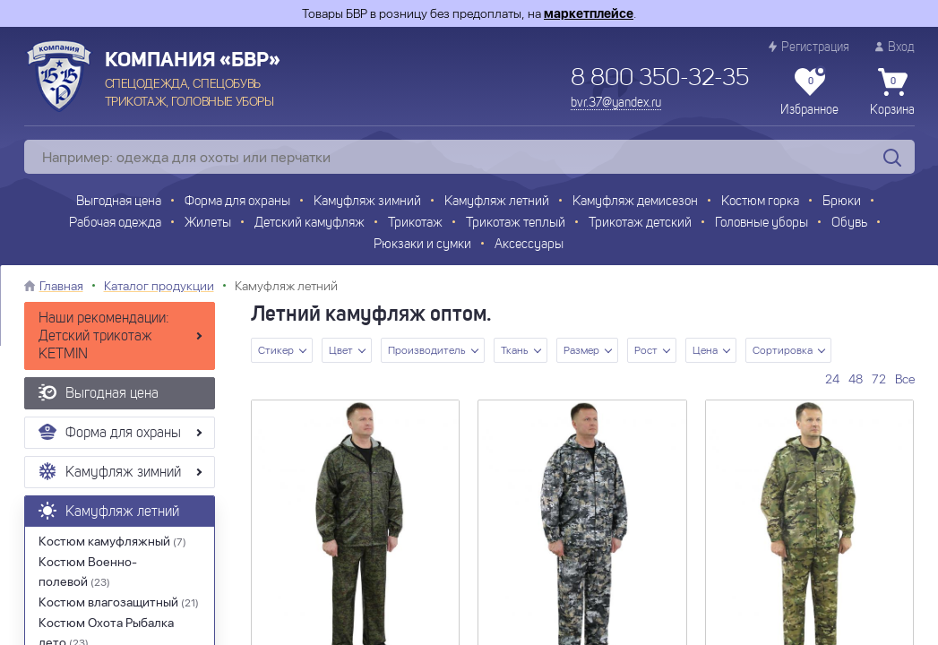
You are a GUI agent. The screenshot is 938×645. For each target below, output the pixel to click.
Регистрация (809, 47)
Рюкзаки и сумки (422, 245)
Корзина (892, 92)
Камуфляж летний (496, 202)
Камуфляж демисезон (635, 202)
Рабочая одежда (115, 223)
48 (855, 379)
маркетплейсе (588, 13)
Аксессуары (529, 245)
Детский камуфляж (309, 223)
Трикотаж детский (640, 223)
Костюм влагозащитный (119, 602)
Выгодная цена (118, 202)
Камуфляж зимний (367, 202)
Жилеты (208, 223)
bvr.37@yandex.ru (616, 103)
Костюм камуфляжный (112, 541)
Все (905, 379)
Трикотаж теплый (515, 223)
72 (879, 379)
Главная (61, 286)
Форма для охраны (237, 202)
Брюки (841, 202)
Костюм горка (760, 202)
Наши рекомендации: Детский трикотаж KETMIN (104, 337)
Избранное (809, 92)
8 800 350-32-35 (660, 79)
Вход (895, 47)
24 (832, 379)
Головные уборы (761, 223)
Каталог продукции (159, 286)
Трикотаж (415, 223)
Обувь (849, 223)
